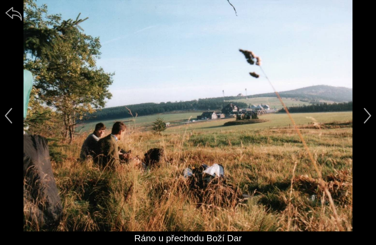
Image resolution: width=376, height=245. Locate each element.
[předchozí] (8, 115)
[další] (367, 115)
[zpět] (13, 13)
